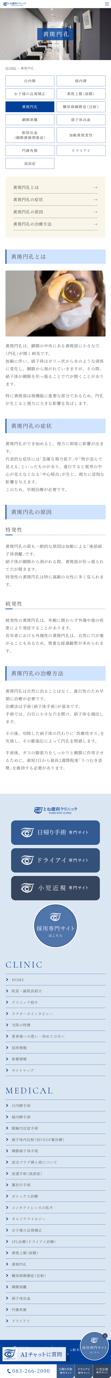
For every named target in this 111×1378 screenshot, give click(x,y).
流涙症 (30, 164)
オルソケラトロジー (29, 1221)
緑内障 (81, 80)
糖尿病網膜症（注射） (81, 107)
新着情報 (19, 1060)
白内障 (30, 80)
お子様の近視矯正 (30, 93)
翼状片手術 (21, 1187)
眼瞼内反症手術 (25, 1130)
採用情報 (19, 1049)
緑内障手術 (21, 1119)
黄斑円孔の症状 (28, 200)
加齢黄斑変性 (81, 135)
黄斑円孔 (30, 107)
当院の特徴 (21, 1026)
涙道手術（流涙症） (27, 1176)
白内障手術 (21, 1107)
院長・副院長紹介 (27, 992)
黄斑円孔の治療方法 (32, 225)
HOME (18, 980)
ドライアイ (80, 151)
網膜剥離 (30, 119)
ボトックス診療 (25, 1199)
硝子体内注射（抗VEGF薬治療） (38, 1141)
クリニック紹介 (25, 1003)
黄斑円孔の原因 (28, 213)
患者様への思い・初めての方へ (38, 1037)
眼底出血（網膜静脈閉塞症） (30, 135)
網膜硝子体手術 (25, 1153)
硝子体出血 (81, 119)
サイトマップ (23, 1072)
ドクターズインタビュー (32, 1015)
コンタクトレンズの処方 (32, 1210)
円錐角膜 (30, 151)
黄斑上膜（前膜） (81, 93)
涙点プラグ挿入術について (34, 1164)
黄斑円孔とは (26, 188)
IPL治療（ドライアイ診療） (34, 1244)
